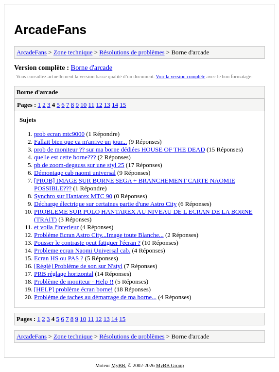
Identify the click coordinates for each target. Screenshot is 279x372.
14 (115, 104)
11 (91, 104)
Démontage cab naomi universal (75, 172)
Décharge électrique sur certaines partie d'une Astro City (105, 203)
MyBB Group (170, 365)
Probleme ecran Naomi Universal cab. (82, 250)
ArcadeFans (50, 29)
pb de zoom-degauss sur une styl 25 (79, 165)
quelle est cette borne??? (65, 157)
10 (83, 104)
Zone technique (73, 52)
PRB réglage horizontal (63, 273)
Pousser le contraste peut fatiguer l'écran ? (87, 242)
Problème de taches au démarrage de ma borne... (95, 297)
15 (123, 104)
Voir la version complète (181, 76)
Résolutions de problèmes (131, 52)
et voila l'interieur (56, 227)
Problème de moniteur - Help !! (74, 281)
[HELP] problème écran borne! (73, 289)
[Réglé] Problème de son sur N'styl (78, 266)
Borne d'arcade (92, 67)
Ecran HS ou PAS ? (58, 258)
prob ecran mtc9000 (59, 133)
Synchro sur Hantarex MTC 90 (73, 196)
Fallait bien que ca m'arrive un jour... (80, 141)
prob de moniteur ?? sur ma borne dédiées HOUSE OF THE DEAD (119, 149)
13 (107, 104)
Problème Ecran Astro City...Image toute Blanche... (99, 234)
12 (99, 104)
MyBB (118, 365)
